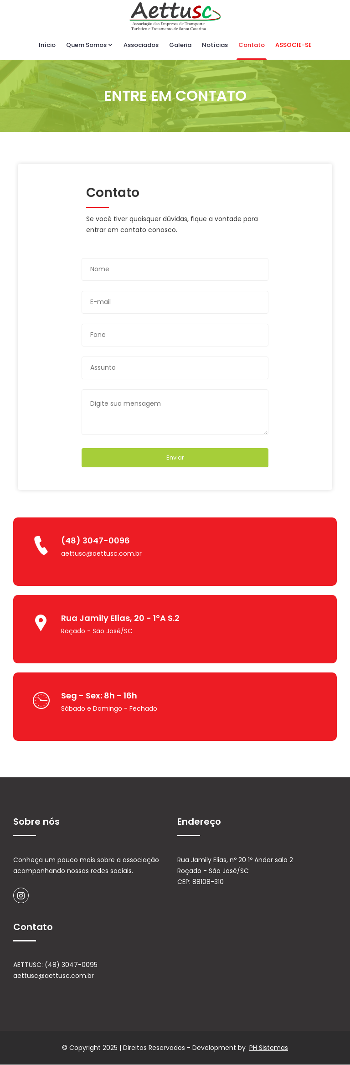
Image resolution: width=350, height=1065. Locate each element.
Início (47, 45)
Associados (141, 45)
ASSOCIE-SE (293, 45)
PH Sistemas (268, 1048)
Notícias (215, 45)
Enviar (175, 457)
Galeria (180, 45)
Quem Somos (89, 45)
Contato (251, 45)
